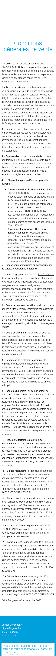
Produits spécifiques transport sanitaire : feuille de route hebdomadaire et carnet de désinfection (27, 649)
